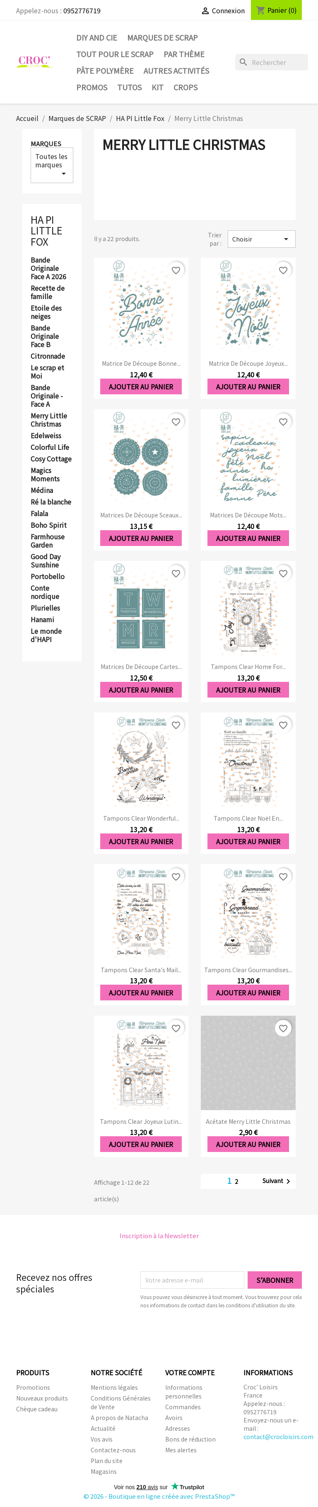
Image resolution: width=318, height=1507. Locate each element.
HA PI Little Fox (47, 230)
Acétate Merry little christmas (248, 1121)
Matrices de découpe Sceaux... (141, 515)
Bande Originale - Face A (47, 396)
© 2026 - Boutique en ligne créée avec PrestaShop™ (159, 1496)
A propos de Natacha (119, 1417)
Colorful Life (50, 447)
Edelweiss (46, 435)
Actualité (103, 1428)
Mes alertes (181, 1450)
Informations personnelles (183, 1391)
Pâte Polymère (105, 70)
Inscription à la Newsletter (159, 1235)
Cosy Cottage (51, 459)
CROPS (185, 87)
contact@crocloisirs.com (278, 1436)
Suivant (278, 1181)
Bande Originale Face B (45, 336)
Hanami (42, 619)
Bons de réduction (190, 1439)
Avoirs (174, 1417)
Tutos (129, 87)
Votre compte (189, 1372)
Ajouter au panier (141, 386)
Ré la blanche (51, 502)
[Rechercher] (271, 62)
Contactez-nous (113, 1450)
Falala (39, 513)
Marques (46, 143)
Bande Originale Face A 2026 (48, 268)
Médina (42, 490)
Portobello (48, 576)
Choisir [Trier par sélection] (261, 239)
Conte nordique (45, 592)
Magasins (104, 1471)
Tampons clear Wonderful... (141, 818)
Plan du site (107, 1460)
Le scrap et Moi (47, 372)
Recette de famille (48, 292)
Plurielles (45, 608)
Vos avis (102, 1439)
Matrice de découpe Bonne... (141, 363)
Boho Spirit (49, 525)
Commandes (183, 1407)
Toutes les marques (52, 165)
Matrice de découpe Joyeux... (248, 363)
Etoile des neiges (46, 312)
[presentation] (209, 1332)
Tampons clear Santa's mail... (141, 970)
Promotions (33, 1387)
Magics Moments (45, 474)
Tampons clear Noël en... (248, 818)
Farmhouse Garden (48, 541)
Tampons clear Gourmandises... (248, 970)
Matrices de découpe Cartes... (141, 666)
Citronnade (48, 356)
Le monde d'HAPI (46, 635)
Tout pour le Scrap (115, 53)
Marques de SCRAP (162, 37)
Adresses (177, 1428)
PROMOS (91, 87)
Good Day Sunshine (45, 561)
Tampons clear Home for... (248, 666)
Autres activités (176, 70)
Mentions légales (114, 1387)
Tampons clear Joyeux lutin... (141, 1121)
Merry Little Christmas (49, 420)
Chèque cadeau (37, 1409)
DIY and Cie (96, 37)
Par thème (184, 53)
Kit (158, 87)
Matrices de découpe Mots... (248, 515)
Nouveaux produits (42, 1398)
